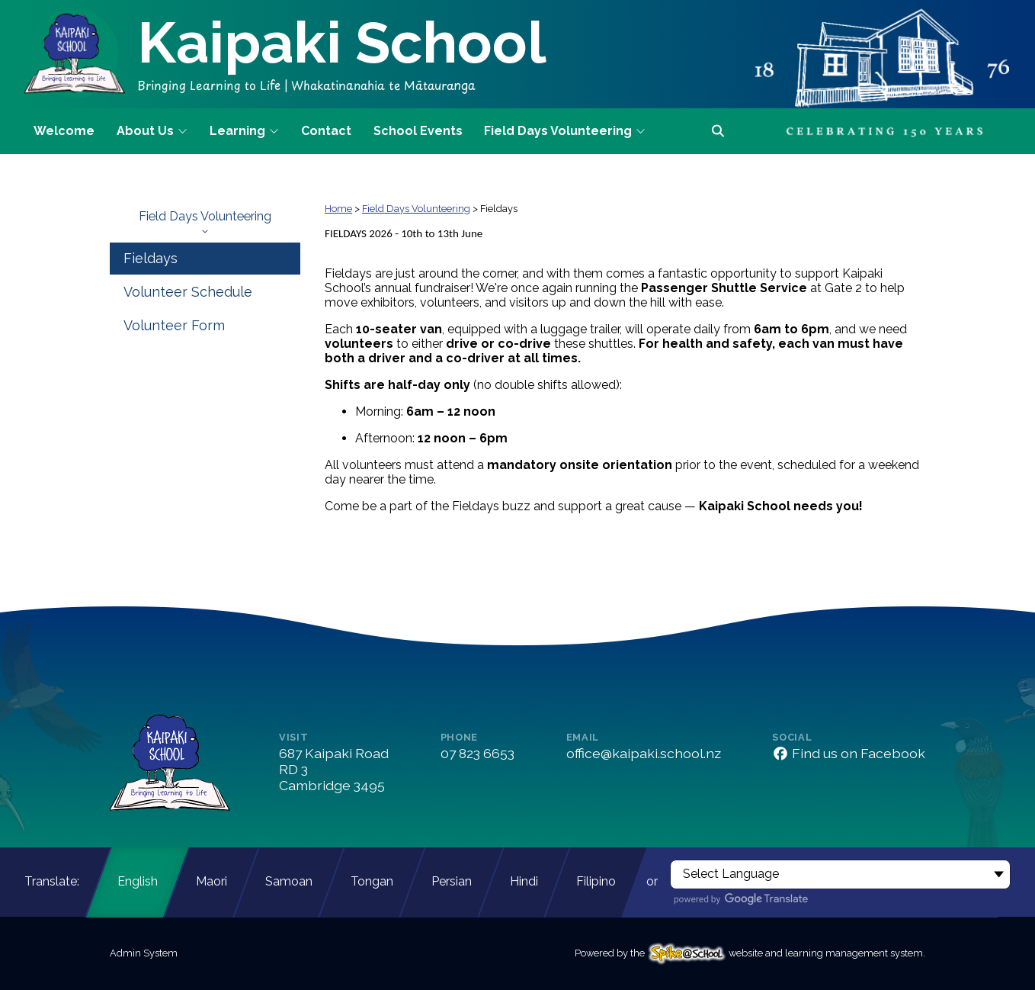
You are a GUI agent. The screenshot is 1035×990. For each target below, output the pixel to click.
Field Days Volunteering (205, 221)
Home (338, 208)
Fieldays (150, 258)
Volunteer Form (174, 325)
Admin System (144, 953)
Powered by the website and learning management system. (750, 953)
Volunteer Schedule (187, 292)
